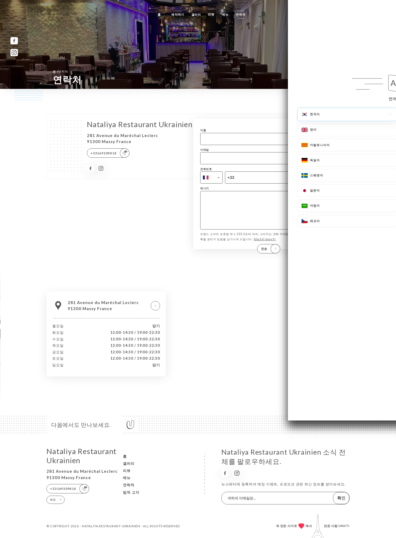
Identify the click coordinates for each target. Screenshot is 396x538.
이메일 (204, 149)
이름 (203, 130)
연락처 (240, 14)
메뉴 (225, 14)
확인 (341, 497)
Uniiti (344, 526)
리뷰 (211, 14)
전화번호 (206, 169)
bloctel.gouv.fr (265, 246)
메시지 (204, 188)
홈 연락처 (60, 71)
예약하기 (177, 14)
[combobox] (211, 177)
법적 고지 (131, 492)
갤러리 (196, 14)
